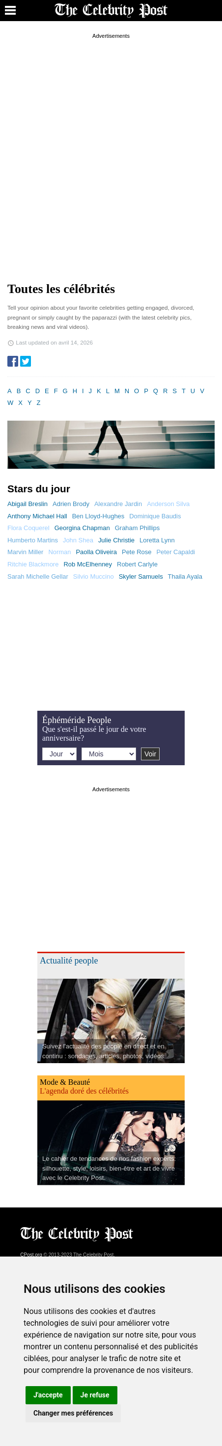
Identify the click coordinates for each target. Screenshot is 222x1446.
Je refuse (95, 1395)
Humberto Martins (32, 540)
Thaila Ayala (185, 576)
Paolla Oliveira (96, 552)
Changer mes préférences (73, 1413)
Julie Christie (116, 540)
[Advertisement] (111, 152)
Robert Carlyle (137, 564)
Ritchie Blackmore (32, 564)
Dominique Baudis (155, 516)
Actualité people (69, 960)
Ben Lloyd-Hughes (98, 516)
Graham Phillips (137, 528)
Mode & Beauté (65, 1082)
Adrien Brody (71, 504)
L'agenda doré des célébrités (84, 1091)
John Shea (78, 540)
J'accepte (48, 1395)
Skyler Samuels (141, 576)
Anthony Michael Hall (37, 516)
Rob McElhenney (87, 564)
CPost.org (31, 1255)
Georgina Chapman (82, 528)
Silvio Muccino (93, 576)
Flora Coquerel (28, 528)
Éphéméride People (76, 720)
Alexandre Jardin (118, 504)
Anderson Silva (168, 504)
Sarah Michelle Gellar (37, 576)
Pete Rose (136, 552)
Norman (59, 552)
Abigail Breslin (27, 504)
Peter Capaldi (175, 552)
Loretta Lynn (157, 540)
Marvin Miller (25, 552)
